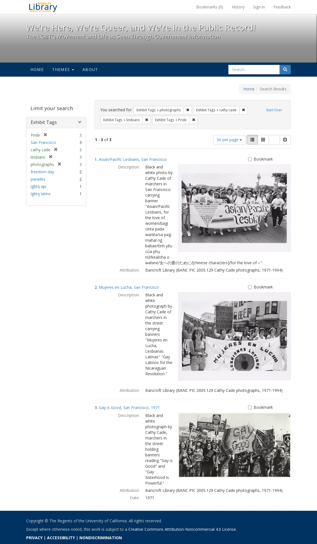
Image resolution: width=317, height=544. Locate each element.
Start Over (274, 110)
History (238, 7)
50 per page (229, 139)
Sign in (259, 7)
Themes (63, 69)
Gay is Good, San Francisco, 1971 (129, 407)
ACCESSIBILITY (61, 537)
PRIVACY (34, 537)
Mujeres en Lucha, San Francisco (129, 287)
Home (37, 69)
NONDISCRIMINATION (100, 537)
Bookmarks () (209, 7)
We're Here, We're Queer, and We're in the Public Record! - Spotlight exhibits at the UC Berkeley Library (43, 7)
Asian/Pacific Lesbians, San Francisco (133, 159)
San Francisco (43, 142)
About (90, 69)
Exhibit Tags (44, 122)
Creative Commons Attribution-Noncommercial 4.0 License (182, 529)
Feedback (282, 7)
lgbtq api (38, 186)
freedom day (42, 171)
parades (38, 179)
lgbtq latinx (40, 193)
